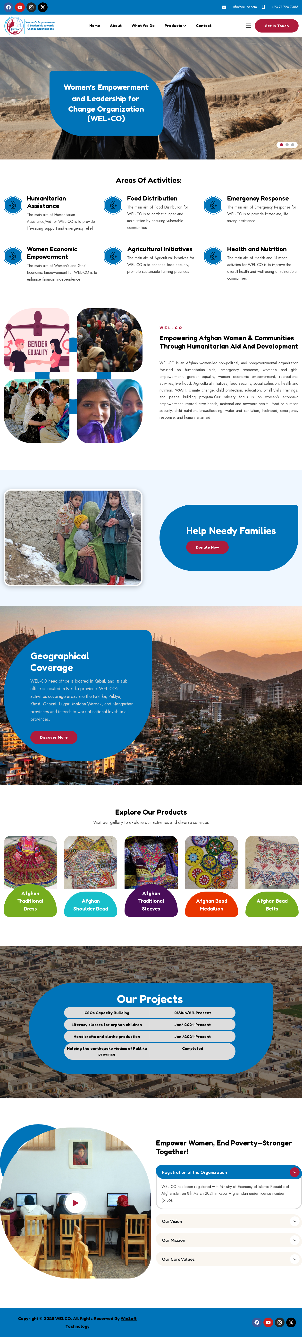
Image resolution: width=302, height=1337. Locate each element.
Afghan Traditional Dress (30, 900)
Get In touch (277, 25)
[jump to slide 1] (281, 144)
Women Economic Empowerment (52, 252)
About (116, 25)
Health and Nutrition (257, 249)
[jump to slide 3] (292, 144)
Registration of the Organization (194, 1172)
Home (94, 25)
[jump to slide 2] (287, 144)
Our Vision (172, 1221)
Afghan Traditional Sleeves (151, 900)
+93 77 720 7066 (285, 6)
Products (173, 25)
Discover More (54, 737)
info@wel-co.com (245, 6)
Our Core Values (178, 1259)
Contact (203, 25)
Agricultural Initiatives (160, 249)
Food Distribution (152, 198)
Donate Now (207, 547)
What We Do (143, 25)
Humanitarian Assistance (46, 201)
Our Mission (173, 1240)
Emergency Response (258, 198)
